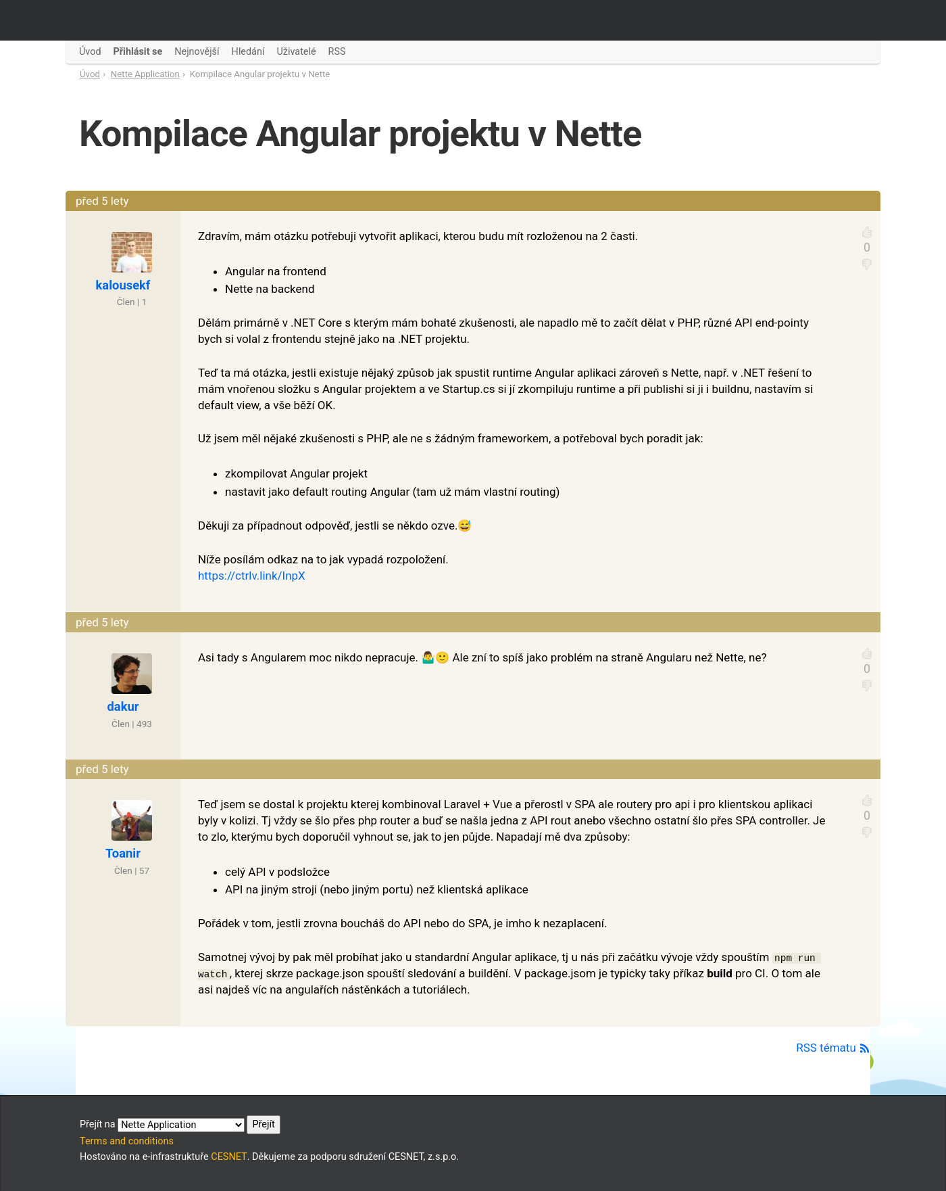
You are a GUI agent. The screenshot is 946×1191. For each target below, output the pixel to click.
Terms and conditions (127, 1141)
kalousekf (123, 285)
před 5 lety (102, 201)
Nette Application (145, 74)
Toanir (123, 853)
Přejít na (180, 1124)
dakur (123, 706)
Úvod (90, 74)
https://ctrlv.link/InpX (251, 575)
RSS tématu (833, 1047)
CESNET (229, 1157)
